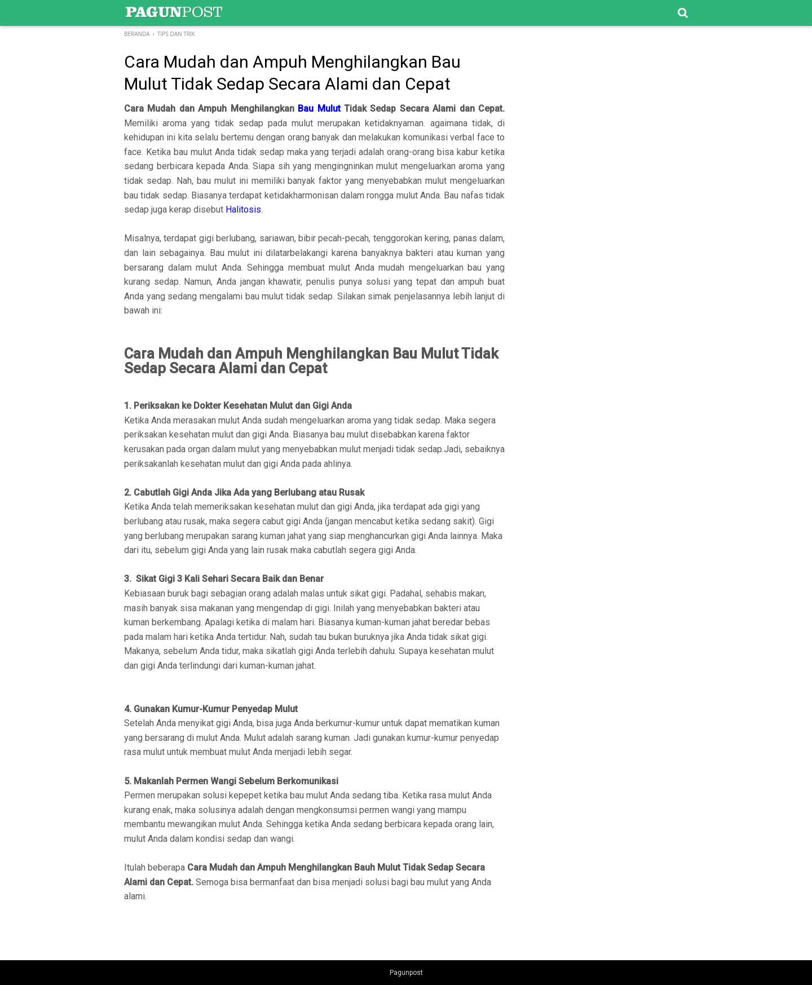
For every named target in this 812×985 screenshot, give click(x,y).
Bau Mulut (319, 108)
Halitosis (243, 209)
